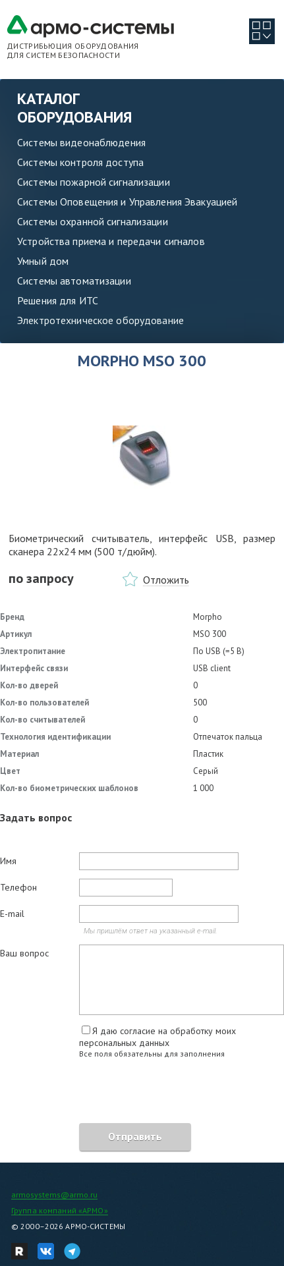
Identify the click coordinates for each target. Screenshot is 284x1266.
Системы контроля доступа (80, 162)
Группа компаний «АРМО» (59, 1210)
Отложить (166, 579)
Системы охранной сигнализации (92, 221)
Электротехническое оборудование (100, 320)
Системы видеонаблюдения (81, 142)
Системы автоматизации (74, 280)
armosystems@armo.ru (54, 1194)
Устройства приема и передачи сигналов (111, 241)
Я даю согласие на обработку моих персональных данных (157, 1037)
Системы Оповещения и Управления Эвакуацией (127, 201)
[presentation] (100, 1092)
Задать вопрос (36, 817)
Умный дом (43, 260)
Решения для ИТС (57, 300)
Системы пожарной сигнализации (93, 181)
